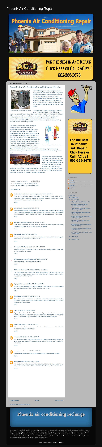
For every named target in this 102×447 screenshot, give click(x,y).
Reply (15, 202)
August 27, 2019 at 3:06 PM (45, 194)
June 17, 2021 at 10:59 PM (39, 269)
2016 (71, 195)
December (74, 197)
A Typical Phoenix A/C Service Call (80, 202)
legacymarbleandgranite (21, 284)
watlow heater (26, 302)
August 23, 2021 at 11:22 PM (29, 324)
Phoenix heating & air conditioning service (25, 183)
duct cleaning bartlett (49, 249)
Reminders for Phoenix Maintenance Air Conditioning (81, 225)
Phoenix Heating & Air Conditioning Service (27, 185)
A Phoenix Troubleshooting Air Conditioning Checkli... (79, 205)
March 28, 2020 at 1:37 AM (29, 234)
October (73, 236)
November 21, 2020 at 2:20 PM (36, 247)
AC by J (72, 180)
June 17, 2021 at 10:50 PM (39, 259)
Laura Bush (17, 234)
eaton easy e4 (45, 364)
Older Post (59, 400)
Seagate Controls (19, 296)
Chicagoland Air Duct (20, 247)
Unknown (72, 182)
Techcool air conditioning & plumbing (25, 194)
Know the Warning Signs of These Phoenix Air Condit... (80, 221)
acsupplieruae (18, 351)
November (74, 199)
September (74, 239)
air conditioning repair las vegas (34, 200)
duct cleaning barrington (50, 316)
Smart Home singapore (54, 339)
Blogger (61, 442)
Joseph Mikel (18, 208)
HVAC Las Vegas (57, 237)
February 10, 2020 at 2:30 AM (31, 208)
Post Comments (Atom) (23, 404)
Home (37, 400)
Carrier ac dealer (55, 353)
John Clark (17, 310)
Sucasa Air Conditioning (21, 222)
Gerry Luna (17, 324)
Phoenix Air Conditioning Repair (30, 9)
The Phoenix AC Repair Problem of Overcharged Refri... (80, 209)
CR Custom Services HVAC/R (23, 259)
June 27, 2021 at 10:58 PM (32, 296)
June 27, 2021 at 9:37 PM (36, 284)
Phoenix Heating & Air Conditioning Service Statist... (80, 213)
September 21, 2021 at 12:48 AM (30, 337)
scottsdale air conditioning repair (23, 276)
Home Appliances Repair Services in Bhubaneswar (48, 214)
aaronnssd (17, 337)
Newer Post (14, 400)
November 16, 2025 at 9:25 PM (32, 351)
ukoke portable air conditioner (26, 328)
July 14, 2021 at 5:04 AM (28, 310)
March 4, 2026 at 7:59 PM (32, 361)
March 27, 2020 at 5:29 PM (36, 222)
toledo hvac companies (43, 288)
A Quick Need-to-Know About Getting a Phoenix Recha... (81, 217)
